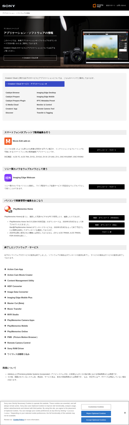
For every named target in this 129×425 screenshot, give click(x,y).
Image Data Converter (17, 292)
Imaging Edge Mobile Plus (19, 298)
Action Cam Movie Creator (20, 275)
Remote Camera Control (18, 343)
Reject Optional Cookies (96, 414)
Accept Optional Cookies (96, 421)
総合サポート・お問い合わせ (116, 5)
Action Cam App (15, 269)
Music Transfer (14, 309)
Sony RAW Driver (15, 348)
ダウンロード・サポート (106, 150)
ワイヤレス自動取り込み (18, 354)
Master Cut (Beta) (15, 303)
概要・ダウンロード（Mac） (106, 225)
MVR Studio (13, 315)
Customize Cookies (96, 408)
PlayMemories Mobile (17, 326)
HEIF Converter (14, 286)
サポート (106, 232)
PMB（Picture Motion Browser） (22, 337)
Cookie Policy (19, 421)
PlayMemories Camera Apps (20, 320)
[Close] (125, 414)
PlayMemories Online (17, 331)
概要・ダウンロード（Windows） (106, 218)
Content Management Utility (20, 281)
